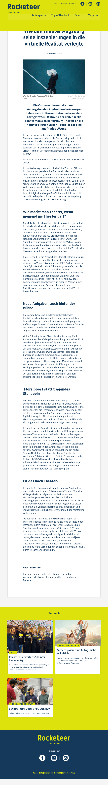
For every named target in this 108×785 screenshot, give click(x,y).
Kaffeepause (39, 15)
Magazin (93, 15)
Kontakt (72, 4)
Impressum (48, 779)
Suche (55, 4)
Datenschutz (36, 779)
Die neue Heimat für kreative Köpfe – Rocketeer (47, 575)
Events (79, 15)
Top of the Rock (60, 15)
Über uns (63, 4)
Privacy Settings (70, 779)
